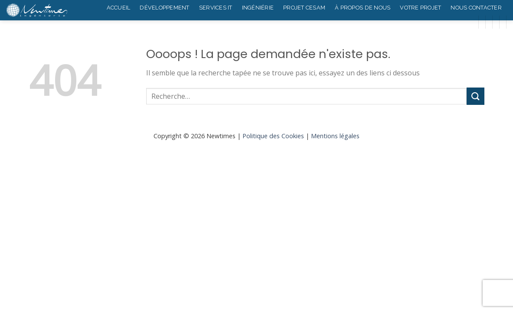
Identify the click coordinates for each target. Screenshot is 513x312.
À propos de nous (362, 7)
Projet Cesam (304, 7)
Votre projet (420, 7)
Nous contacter (476, 7)
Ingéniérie (258, 7)
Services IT (215, 7)
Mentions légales (335, 136)
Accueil (119, 7)
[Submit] (475, 96)
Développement (164, 7)
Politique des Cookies (273, 136)
